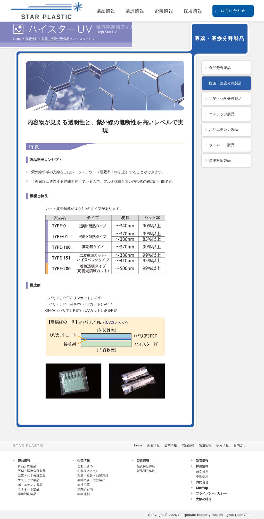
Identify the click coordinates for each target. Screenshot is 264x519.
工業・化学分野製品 (225, 99)
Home (17, 39)
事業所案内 (85, 489)
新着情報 (153, 445)
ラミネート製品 (221, 145)
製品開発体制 (146, 471)
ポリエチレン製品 (223, 129)
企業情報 (163, 10)
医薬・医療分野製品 (55, 39)
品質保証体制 (146, 466)
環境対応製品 (220, 160)
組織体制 (83, 494)
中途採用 (202, 476)
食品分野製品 (220, 68)
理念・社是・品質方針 (92, 475)
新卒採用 (202, 472)
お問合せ (240, 445)
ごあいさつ (85, 466)
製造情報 (134, 10)
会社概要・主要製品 (91, 480)
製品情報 (105, 10)
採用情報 (192, 10)
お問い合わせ (230, 11)
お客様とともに (88, 471)
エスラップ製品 (221, 114)
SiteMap (202, 488)
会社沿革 (83, 485)
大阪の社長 (203, 499)
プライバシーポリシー (211, 493)
